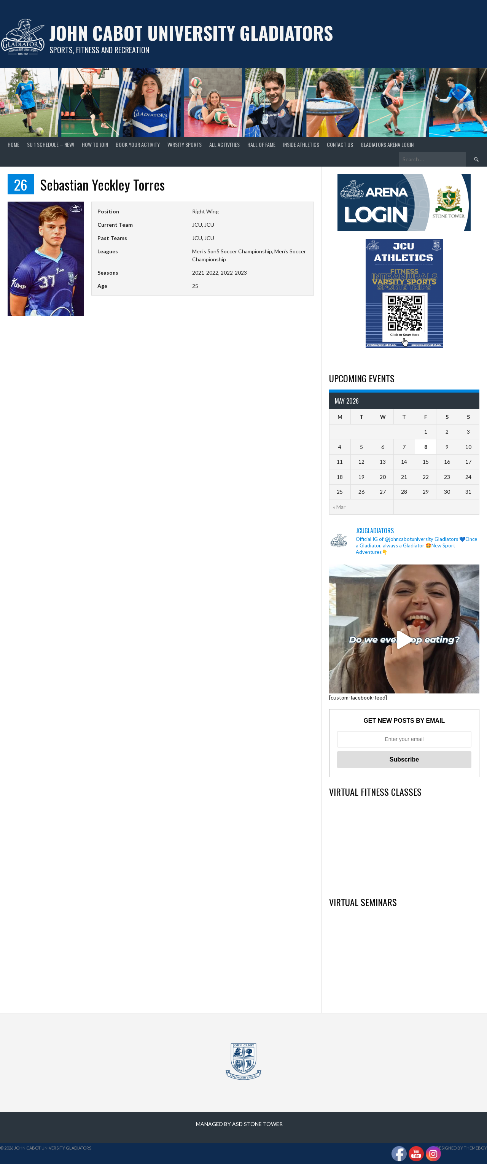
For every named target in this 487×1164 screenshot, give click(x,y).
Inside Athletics (301, 144)
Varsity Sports (184, 144)
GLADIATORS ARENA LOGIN (387, 144)
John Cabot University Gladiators (191, 32)
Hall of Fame (261, 144)
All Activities (224, 144)
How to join (95, 144)
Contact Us (340, 144)
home (13, 144)
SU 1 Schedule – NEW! (50, 144)
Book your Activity (138, 144)
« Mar (339, 507)
